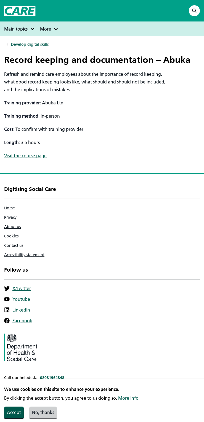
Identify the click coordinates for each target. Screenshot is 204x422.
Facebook (18, 320)
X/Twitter (17, 288)
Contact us (13, 245)
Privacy (10, 217)
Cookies (11, 236)
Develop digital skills (30, 44)
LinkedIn (17, 310)
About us (12, 226)
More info (128, 401)
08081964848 (52, 377)
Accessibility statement (24, 254)
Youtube (17, 299)
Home (9, 207)
